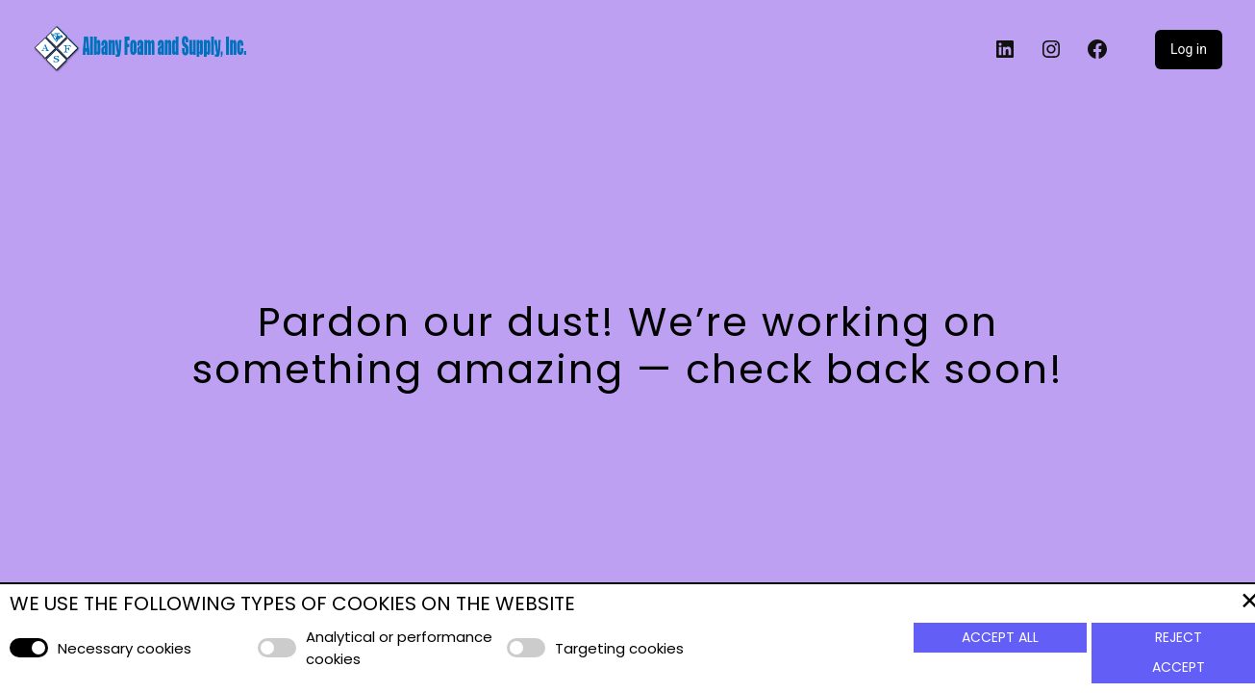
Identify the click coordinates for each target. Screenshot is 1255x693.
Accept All (1000, 637)
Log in (1187, 49)
